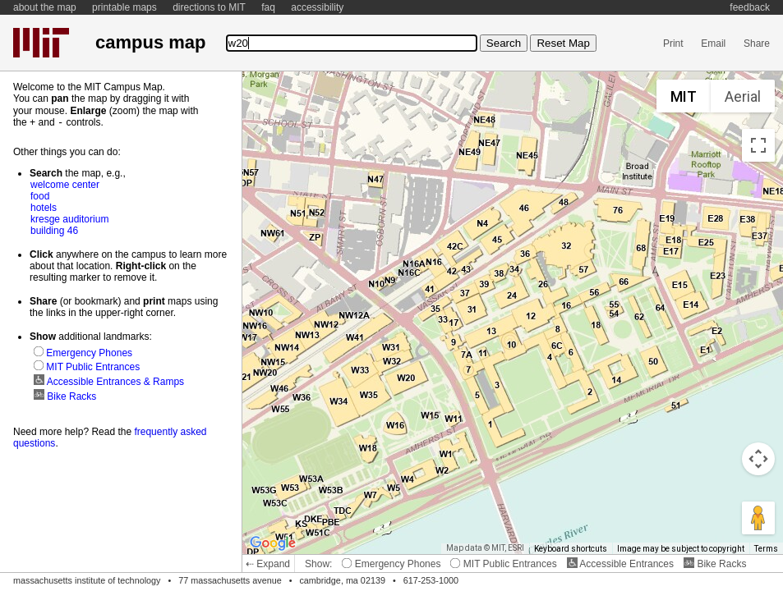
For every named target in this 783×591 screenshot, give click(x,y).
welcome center (64, 184)
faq (268, 7)
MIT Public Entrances (503, 564)
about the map (44, 7)
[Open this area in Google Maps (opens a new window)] (273, 543)
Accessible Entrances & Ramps (109, 381)
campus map (150, 42)
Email (713, 43)
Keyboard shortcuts (570, 548)
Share (757, 43)
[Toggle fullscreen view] (758, 145)
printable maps (124, 7)
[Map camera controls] (758, 458)
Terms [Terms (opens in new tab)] (766, 548)
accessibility (317, 7)
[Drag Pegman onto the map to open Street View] (758, 518)
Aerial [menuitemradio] (743, 96)
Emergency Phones (391, 564)
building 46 (54, 230)
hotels (43, 207)
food (39, 195)
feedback (750, 7)
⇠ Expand (268, 564)
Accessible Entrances (620, 564)
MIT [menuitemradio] (683, 96)
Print (673, 43)
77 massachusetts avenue (229, 580)
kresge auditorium (69, 218)
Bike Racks (715, 564)
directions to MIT (209, 7)
